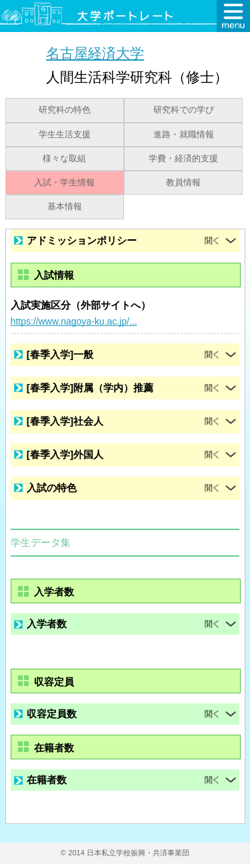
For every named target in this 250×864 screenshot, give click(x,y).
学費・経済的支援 (183, 158)
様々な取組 (64, 158)
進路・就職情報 (183, 134)
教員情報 (183, 182)
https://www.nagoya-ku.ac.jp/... (74, 321)
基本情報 (64, 206)
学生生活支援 (65, 134)
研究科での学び (183, 110)
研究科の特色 (65, 110)
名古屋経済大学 (95, 53)
